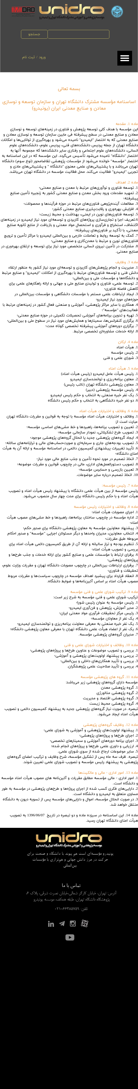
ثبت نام (28, 57)
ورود (42, 57)
